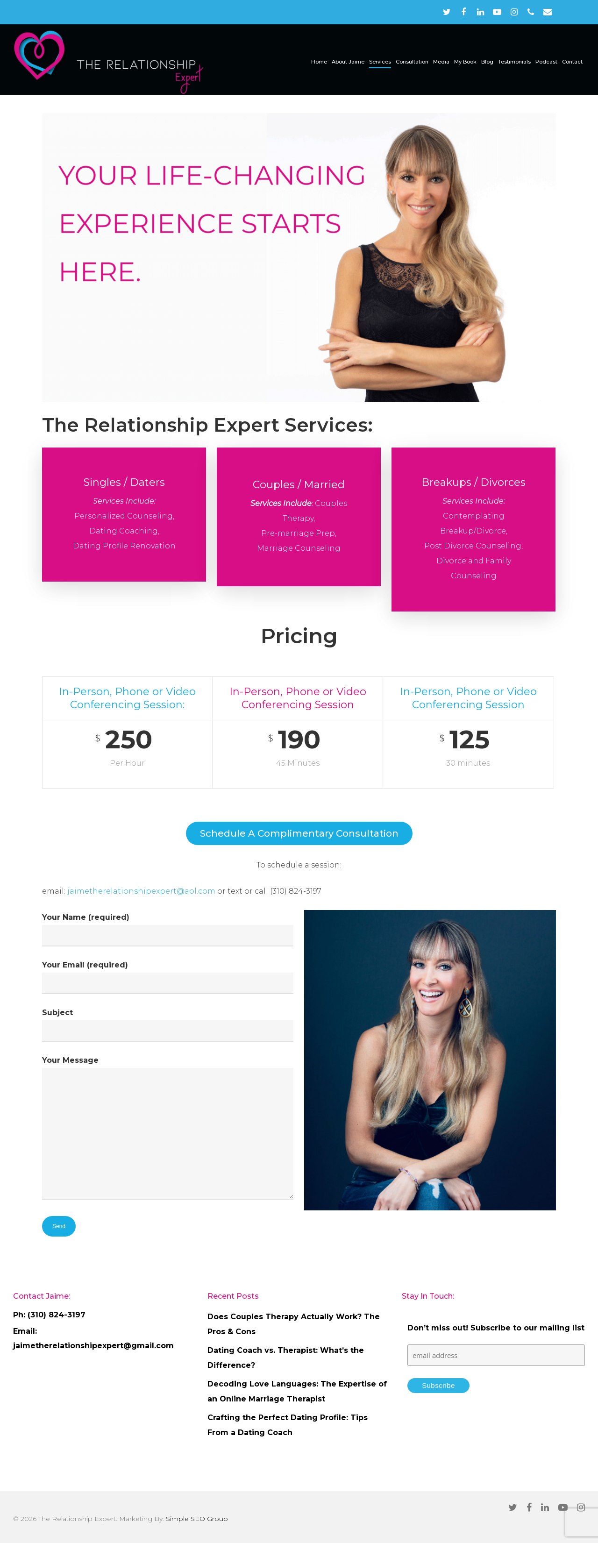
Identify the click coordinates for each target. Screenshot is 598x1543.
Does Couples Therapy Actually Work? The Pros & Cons (293, 1324)
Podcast (546, 61)
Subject (167, 1025)
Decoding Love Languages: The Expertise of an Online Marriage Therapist (297, 1391)
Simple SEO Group (197, 1519)
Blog (487, 61)
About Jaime (348, 61)
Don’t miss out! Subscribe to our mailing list (495, 1327)
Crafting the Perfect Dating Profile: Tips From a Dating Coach (287, 1425)
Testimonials (514, 61)
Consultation (412, 61)
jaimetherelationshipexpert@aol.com (142, 891)
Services (380, 61)
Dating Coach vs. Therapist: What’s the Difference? (285, 1358)
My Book (465, 61)
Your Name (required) (167, 929)
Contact (572, 61)
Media (441, 61)
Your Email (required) (167, 977)
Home (319, 61)
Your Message (167, 1130)
